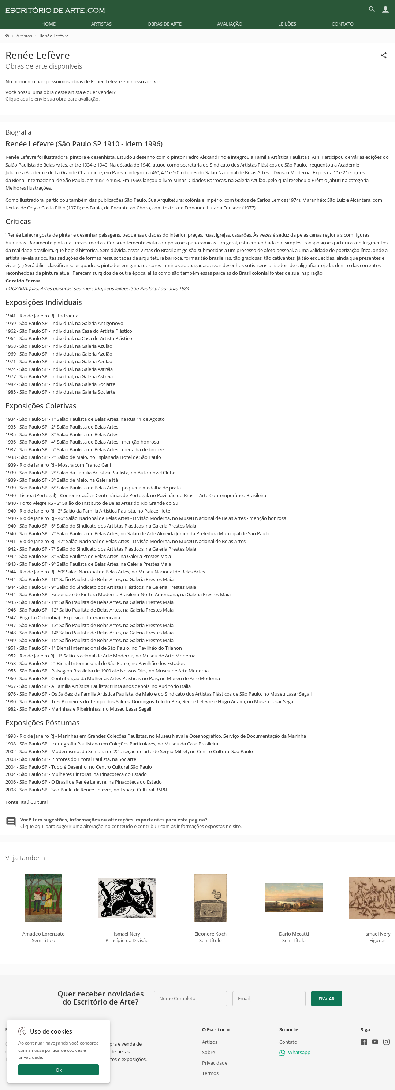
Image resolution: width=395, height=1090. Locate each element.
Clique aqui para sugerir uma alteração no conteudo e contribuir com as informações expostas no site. (131, 823)
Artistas (101, 24)
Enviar (326, 998)
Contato (343, 24)
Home (48, 24)
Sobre (208, 1052)
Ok (59, 1070)
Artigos (209, 1042)
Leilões (287, 24)
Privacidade (214, 1062)
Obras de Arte (165, 24)
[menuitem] (48, 23)
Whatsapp (294, 1052)
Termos (210, 1072)
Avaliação (229, 24)
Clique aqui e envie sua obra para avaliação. (52, 98)
